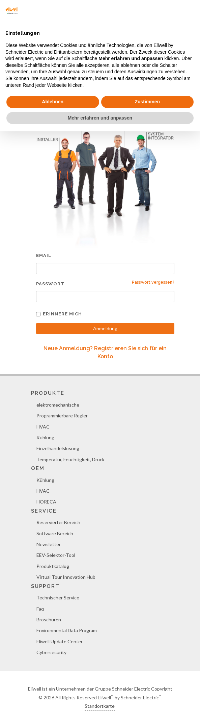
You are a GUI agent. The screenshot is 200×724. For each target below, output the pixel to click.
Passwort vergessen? (153, 282)
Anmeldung (105, 328)
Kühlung (45, 437)
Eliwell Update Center (59, 641)
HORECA (46, 502)
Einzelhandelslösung (57, 448)
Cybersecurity (51, 652)
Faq (40, 609)
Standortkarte (100, 706)
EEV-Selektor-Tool (55, 555)
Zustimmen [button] (147, 101)
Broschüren (48, 619)
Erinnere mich (59, 313)
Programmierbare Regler (62, 415)
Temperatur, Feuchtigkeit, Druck (70, 459)
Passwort (50, 283)
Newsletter (48, 544)
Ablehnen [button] (52, 101)
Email (43, 255)
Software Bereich (54, 533)
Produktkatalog (52, 566)
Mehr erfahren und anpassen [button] (100, 118)
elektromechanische (57, 405)
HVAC (43, 427)
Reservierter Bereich (58, 522)
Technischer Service (57, 597)
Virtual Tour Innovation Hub (65, 577)
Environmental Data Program (66, 630)
